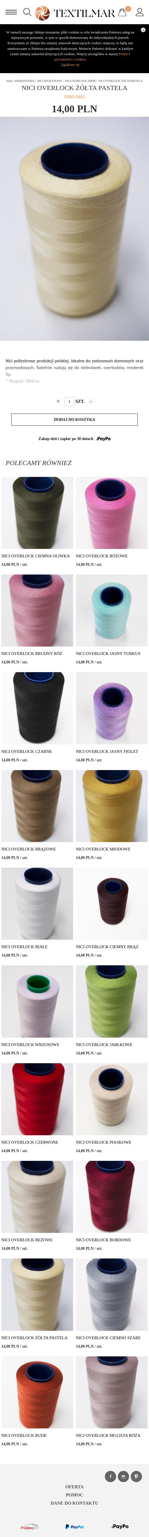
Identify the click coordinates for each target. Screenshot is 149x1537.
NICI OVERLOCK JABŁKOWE (104, 1044)
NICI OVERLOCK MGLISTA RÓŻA (108, 1435)
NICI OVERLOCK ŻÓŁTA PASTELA (34, 1338)
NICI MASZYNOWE (49, 80)
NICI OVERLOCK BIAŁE (24, 946)
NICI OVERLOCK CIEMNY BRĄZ (107, 946)
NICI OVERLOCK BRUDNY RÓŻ (31, 653)
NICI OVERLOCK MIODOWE (103, 849)
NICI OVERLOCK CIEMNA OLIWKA (35, 556)
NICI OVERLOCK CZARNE (26, 751)
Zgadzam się (70, 65)
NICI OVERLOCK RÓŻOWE (102, 556)
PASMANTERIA (25, 80)
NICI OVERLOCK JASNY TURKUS (108, 653)
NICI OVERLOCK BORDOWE (103, 1240)
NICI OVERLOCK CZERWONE (29, 1142)
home (9, 80)
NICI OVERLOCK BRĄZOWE (28, 849)
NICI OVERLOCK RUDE (24, 1435)
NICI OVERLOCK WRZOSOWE (30, 1044)
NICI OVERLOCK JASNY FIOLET (107, 751)
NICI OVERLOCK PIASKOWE (104, 1142)
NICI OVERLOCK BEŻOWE (27, 1240)
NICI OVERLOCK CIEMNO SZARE (108, 1338)
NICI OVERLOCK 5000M (80, 80)
